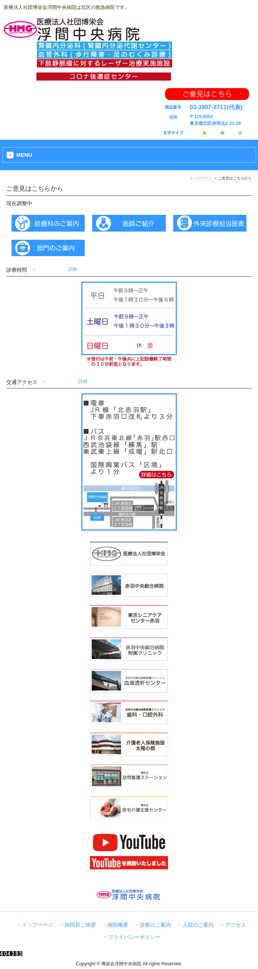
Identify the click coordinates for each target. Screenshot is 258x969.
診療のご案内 (155, 925)
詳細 (72, 269)
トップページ (201, 178)
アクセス (235, 925)
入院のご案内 (198, 925)
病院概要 (117, 925)
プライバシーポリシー (134, 937)
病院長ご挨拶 (80, 925)
